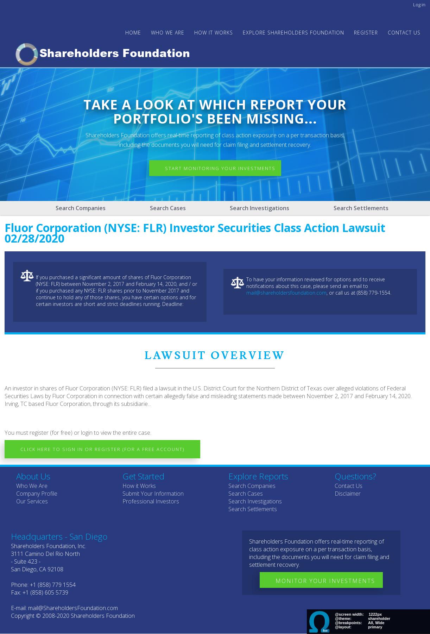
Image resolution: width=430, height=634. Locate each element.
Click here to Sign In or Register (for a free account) (102, 449)
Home (133, 32)
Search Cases (168, 208)
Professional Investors (150, 501)
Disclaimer (348, 493)
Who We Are (32, 486)
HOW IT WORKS (213, 32)
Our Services (32, 501)
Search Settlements (361, 208)
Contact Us (404, 32)
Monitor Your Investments (325, 581)
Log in (419, 4)
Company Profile (36, 493)
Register (366, 32)
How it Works (139, 486)
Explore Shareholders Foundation (293, 32)
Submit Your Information (153, 493)
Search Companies (81, 208)
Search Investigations (259, 208)
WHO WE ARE (167, 32)
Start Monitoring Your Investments (220, 168)
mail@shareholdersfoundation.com (286, 292)
